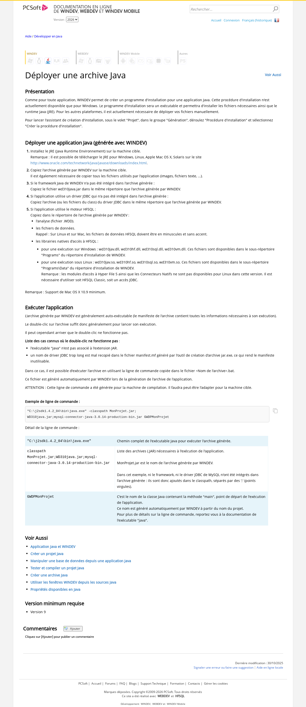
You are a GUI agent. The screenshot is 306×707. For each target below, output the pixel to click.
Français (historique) (257, 20)
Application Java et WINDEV (52, 546)
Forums (110, 683)
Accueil (216, 20)
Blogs (133, 683)
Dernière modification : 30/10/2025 (259, 663)
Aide (28, 36)
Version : (60, 19)
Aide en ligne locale (270, 667)
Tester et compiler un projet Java (57, 568)
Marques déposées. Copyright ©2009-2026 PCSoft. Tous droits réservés (153, 692)
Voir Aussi (273, 74)
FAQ (122, 683)
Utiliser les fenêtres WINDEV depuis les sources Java (73, 582)
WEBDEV (157, 704)
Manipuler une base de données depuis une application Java (80, 561)
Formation (177, 683)
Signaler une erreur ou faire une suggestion (223, 667)
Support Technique (153, 683)
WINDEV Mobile (176, 704)
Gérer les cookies (216, 683)
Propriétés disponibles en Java (55, 589)
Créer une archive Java (49, 575)
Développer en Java (48, 36)
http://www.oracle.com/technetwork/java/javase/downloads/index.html (88, 163)
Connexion (232, 20)
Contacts (194, 683)
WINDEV (145, 704)
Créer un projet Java (46, 553)
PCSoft (82, 683)
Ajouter (72, 628)
